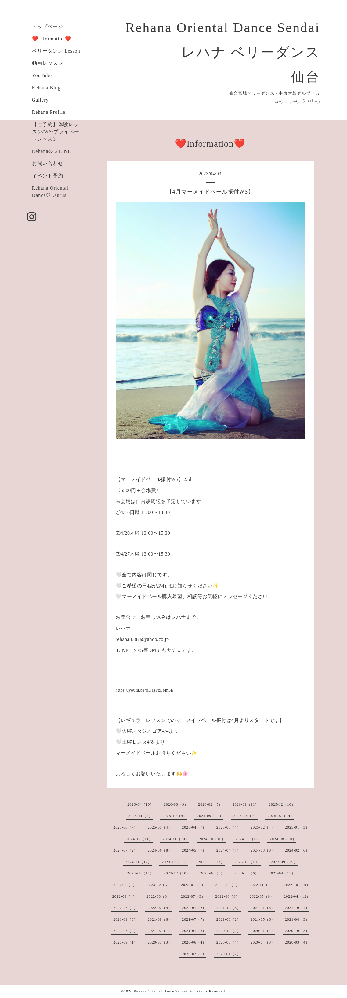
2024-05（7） (194, 850)
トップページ (47, 26)
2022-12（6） (227, 885)
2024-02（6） (297, 850)
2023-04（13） (282, 873)
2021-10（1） (297, 908)
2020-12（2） (228, 931)
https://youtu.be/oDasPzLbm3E (145, 690)
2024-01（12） (138, 862)
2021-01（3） (194, 931)
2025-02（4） (263, 827)
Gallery (40, 99)
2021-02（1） (160, 931)
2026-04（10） (140, 804)
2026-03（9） (176, 804)
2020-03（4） (297, 942)
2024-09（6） (248, 839)
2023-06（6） (212, 873)
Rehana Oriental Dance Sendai (160, 991)
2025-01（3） (297, 827)
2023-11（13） (211, 862)
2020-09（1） (125, 942)
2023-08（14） (140, 873)
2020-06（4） (194, 942)
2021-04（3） (297, 919)
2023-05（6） (247, 873)
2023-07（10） (177, 873)
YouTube (42, 75)
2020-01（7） (228, 954)
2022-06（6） (227, 896)
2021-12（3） (228, 908)
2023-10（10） (247, 862)
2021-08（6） (160, 919)
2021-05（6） (263, 919)
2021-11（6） (263, 908)
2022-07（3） (193, 896)
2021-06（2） (228, 919)
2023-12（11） (175, 862)
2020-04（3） (263, 942)
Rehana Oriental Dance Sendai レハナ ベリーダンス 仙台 (222, 52)
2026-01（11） (246, 804)
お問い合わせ (47, 163)
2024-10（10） (212, 839)
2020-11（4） (263, 931)
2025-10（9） (175, 816)
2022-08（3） (158, 896)
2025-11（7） (140, 816)
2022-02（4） (160, 908)
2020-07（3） (160, 942)
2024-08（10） (283, 839)
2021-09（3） (125, 919)
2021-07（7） (194, 919)
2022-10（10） (297, 885)
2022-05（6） (262, 896)
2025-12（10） (282, 804)
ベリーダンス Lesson (56, 51)
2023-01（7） (193, 885)
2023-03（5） (124, 885)
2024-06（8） (160, 850)
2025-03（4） (228, 827)
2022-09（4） (124, 896)
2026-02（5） (210, 804)
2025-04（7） (194, 827)
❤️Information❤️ (51, 38)
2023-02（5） (158, 885)
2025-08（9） (245, 816)
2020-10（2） (297, 931)
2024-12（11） (139, 839)
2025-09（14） (210, 816)
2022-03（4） (125, 908)
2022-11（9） (262, 885)
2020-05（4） (228, 942)
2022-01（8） (194, 908)
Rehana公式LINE (51, 151)
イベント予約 (47, 175)
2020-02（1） (194, 954)
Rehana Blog (46, 87)
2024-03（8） (263, 850)
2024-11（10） (176, 839)
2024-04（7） (228, 850)
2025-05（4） (160, 827)
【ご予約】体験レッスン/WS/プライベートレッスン (56, 132)
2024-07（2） (125, 850)
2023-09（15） (284, 862)
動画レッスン (47, 63)
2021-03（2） (125, 931)
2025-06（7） (125, 827)
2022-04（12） (297, 896)
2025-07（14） (281, 816)
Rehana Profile (49, 112)
